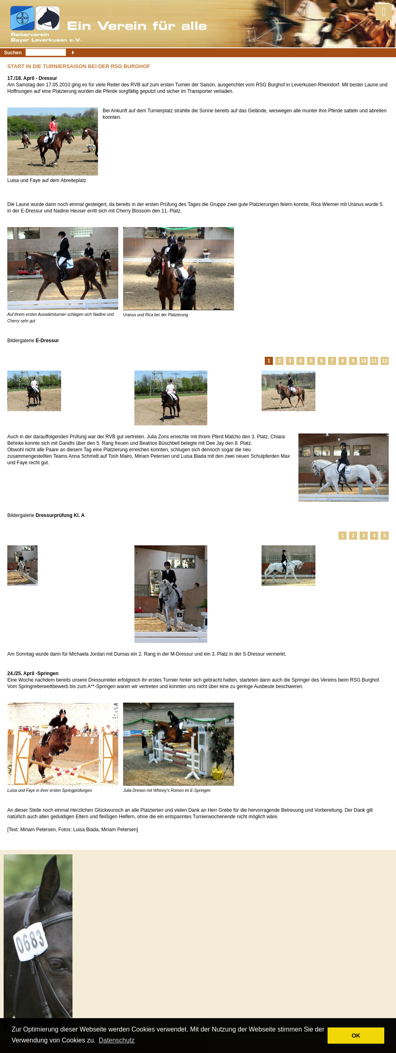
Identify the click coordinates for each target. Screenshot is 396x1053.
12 (384, 361)
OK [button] (355, 1035)
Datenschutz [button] (117, 1040)
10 (363, 361)
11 (374, 361)
